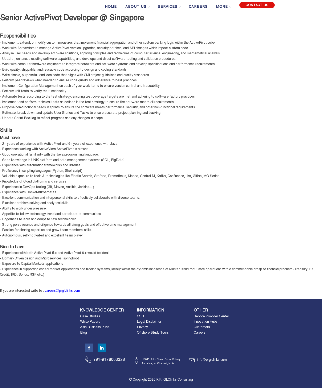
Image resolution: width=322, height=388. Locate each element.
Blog (83, 332)
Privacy (142, 327)
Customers (202, 327)
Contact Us (257, 5)
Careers (198, 6)
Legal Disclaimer (149, 321)
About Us (136, 6)
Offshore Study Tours (153, 332)
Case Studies (90, 316)
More (222, 6)
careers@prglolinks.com (62, 290)
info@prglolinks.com (212, 359)
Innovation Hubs (205, 321)
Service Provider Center (211, 316)
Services (168, 6)
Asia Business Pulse (95, 327)
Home (111, 6)
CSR (140, 316)
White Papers (90, 321)
